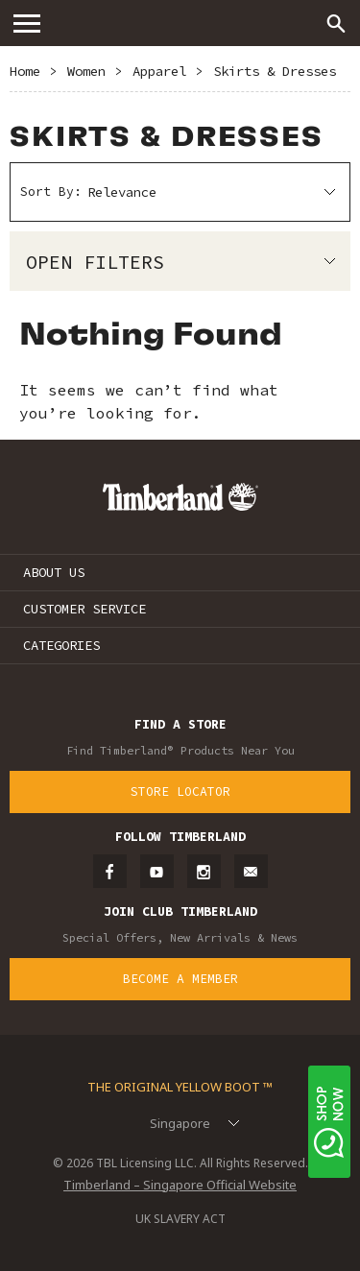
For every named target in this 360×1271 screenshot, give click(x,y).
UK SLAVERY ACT (180, 1219)
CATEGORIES (61, 645)
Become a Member (180, 979)
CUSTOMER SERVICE (84, 608)
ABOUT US (53, 572)
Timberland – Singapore (180, 23)
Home (25, 71)
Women (86, 71)
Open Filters (95, 262)
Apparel (159, 71)
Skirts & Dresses (274, 71)
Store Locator (180, 791)
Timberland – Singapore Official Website (180, 1184)
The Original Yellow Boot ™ (180, 1086)
